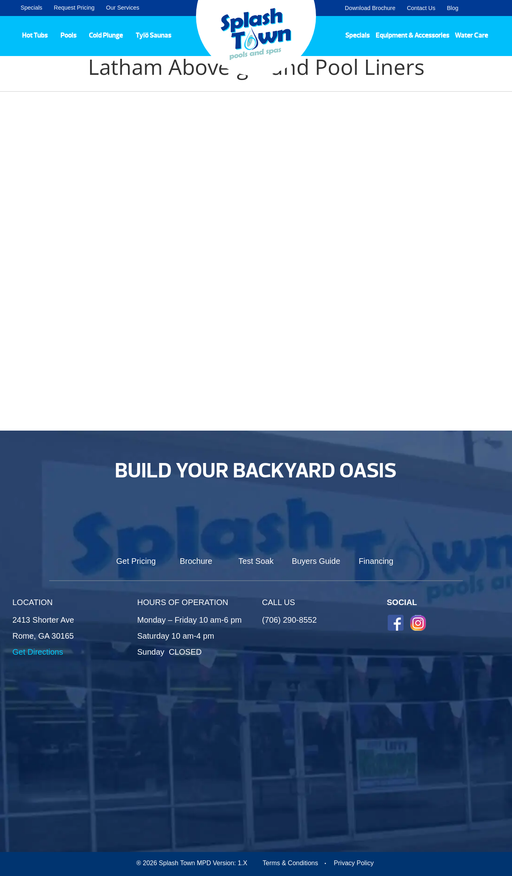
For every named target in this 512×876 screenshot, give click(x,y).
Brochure (196, 561)
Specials (31, 7)
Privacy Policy (354, 863)
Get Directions (37, 651)
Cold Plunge (106, 35)
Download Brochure (370, 8)
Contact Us (421, 8)
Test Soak (256, 561)
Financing (376, 561)
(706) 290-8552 (289, 619)
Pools (68, 35)
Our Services (122, 7)
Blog (452, 8)
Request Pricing (74, 7)
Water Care (471, 35)
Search (496, 8)
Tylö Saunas (153, 35)
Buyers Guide (316, 561)
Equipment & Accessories (412, 35)
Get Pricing (136, 561)
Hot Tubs (35, 35)
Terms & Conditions (290, 863)
